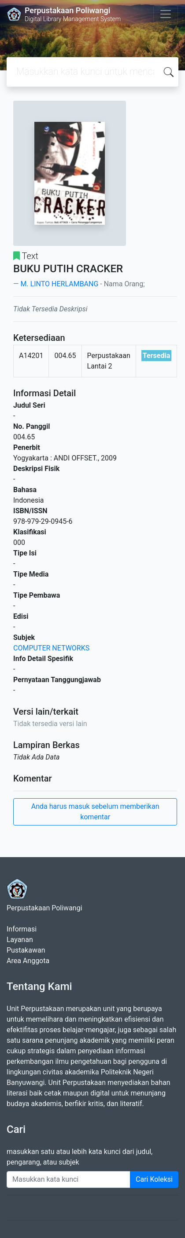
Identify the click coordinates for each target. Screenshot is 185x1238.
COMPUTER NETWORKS (51, 648)
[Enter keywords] (68, 1179)
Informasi (22, 929)
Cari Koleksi (154, 1179)
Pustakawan (26, 950)
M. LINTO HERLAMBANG (59, 284)
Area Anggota (28, 961)
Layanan (20, 939)
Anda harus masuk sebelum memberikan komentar (95, 811)
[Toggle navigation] (165, 14)
